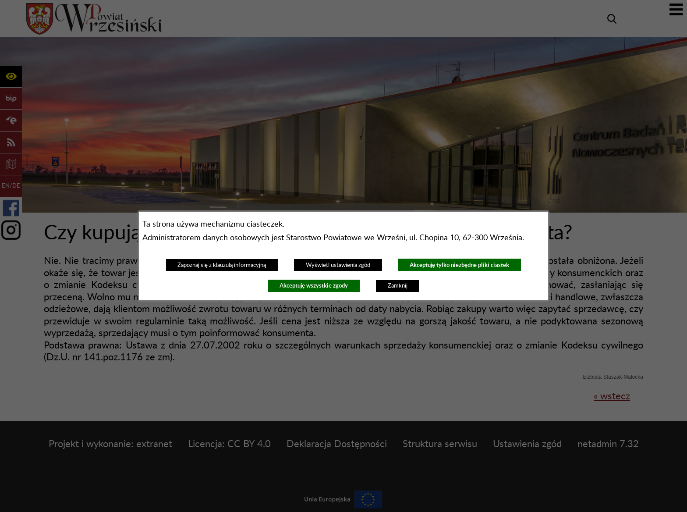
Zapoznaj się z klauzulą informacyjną (221, 265)
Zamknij (397, 286)
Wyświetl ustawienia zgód (338, 265)
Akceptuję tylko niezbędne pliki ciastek (459, 265)
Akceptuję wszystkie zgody (314, 285)
